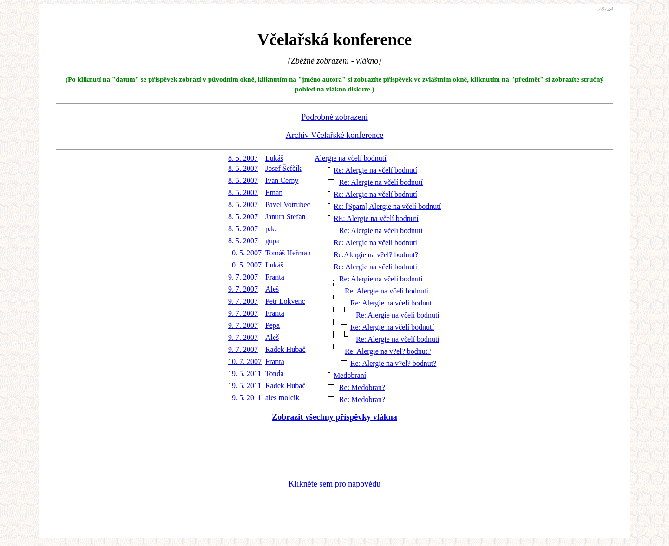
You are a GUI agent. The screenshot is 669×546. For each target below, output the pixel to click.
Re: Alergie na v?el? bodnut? (388, 351)
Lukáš (274, 158)
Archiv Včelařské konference (335, 135)
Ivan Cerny (282, 180)
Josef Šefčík (283, 168)
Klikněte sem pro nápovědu (334, 483)
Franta (274, 277)
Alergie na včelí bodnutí (351, 158)
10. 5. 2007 (245, 253)
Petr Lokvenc (285, 301)
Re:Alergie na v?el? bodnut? (376, 255)
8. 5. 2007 (243, 158)
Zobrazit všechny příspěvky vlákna (334, 417)
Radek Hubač (285, 349)
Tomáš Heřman (288, 253)
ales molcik (282, 398)
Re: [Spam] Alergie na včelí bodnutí (387, 206)
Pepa (272, 325)
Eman (273, 192)
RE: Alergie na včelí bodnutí (376, 218)
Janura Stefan (285, 217)
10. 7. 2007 (245, 361)
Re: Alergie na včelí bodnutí (375, 170)
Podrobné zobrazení (334, 117)
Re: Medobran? (362, 387)
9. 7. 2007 (243, 277)
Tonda (274, 373)
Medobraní (350, 375)
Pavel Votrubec (287, 204)
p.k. (270, 229)
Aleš (272, 289)
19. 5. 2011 (244, 373)
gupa (272, 241)
